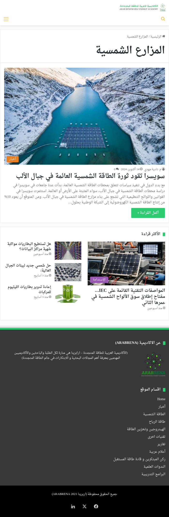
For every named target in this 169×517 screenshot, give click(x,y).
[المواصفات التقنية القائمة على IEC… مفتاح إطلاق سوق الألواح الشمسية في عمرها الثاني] (126, 263)
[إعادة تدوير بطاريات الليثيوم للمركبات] (68, 294)
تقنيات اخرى (156, 437)
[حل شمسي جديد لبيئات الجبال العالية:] (68, 272)
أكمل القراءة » (148, 213)
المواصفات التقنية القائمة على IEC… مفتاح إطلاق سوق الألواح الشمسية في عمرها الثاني (128, 297)
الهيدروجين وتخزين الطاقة (146, 429)
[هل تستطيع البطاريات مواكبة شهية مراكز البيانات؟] (68, 251)
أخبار (161, 407)
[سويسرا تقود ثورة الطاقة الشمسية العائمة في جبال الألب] (84, 116)
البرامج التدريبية (153, 474)
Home (161, 399)
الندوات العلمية (154, 467)
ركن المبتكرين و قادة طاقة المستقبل (139, 459)
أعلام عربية (157, 452)
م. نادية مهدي (152, 169)
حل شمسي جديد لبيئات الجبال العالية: (28, 268)
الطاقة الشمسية (154, 414)
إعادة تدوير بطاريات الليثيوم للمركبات (29, 289)
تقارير (161, 444)
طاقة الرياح (157, 422)
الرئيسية (157, 37)
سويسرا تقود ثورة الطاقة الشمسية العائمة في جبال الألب (90, 176)
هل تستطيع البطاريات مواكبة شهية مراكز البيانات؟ (29, 246)
